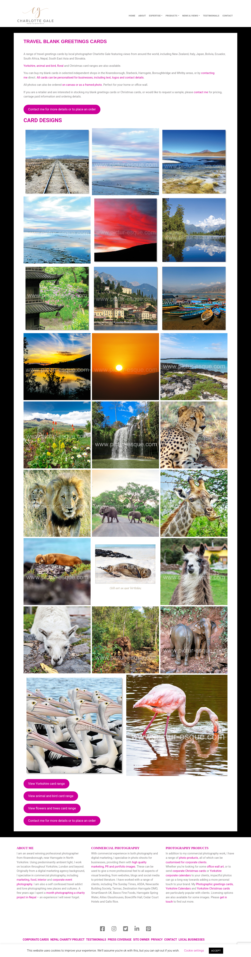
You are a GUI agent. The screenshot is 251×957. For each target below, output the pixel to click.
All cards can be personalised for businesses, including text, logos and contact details (90, 77)
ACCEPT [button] (216, 950)
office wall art (215, 866)
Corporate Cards (36, 939)
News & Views (190, 15)
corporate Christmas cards (190, 871)
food (33, 879)
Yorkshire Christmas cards (213, 888)
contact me (201, 92)
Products (171, 15)
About (142, 15)
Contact (170, 939)
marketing (23, 879)
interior (42, 879)
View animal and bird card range (50, 796)
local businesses (192, 939)
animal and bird (46, 66)
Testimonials (211, 15)
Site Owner (141, 939)
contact (227, 15)
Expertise (155, 15)
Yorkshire (29, 66)
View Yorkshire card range (46, 784)
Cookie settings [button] (194, 950)
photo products (188, 858)
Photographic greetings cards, (214, 884)
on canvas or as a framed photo (82, 85)
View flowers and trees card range (52, 808)
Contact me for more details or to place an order (62, 109)
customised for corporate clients (186, 862)
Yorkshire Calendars (178, 888)
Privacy (157, 939)
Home (132, 15)
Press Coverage (119, 939)
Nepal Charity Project (67, 939)
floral (60, 66)
